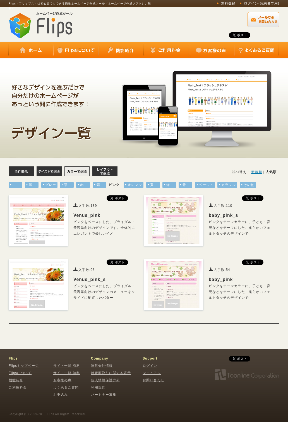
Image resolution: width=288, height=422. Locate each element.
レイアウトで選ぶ (104, 171)
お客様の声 (211, 50)
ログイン (150, 366)
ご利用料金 (166, 50)
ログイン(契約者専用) (261, 3)
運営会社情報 (102, 366)
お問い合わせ (153, 380)
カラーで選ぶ (77, 171)
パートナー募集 (103, 395)
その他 (249, 185)
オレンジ (135, 185)
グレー (50, 185)
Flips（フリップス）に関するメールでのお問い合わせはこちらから (263, 19)
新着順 (256, 172)
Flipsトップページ (24, 366)
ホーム (31, 50)
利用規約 (98, 387)
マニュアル (152, 373)
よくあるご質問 (256, 50)
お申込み (60, 395)
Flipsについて (76, 50)
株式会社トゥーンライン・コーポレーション (246, 375)
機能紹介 (121, 50)
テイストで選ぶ (49, 171)
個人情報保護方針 (105, 380)
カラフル (228, 185)
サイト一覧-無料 (66, 373)
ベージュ (206, 185)
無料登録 (228, 3)
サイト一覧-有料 (66, 366)
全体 (21, 171)
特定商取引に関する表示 (111, 373)
